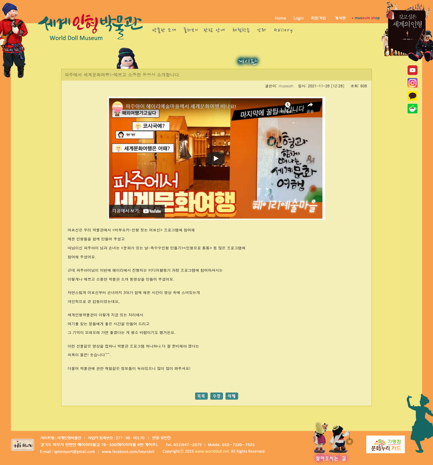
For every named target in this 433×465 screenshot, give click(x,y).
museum (286, 85)
